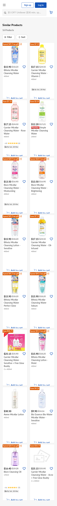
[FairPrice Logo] (13, 5)
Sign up (27, 5)
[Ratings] (12, 143)
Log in (41, 5)
